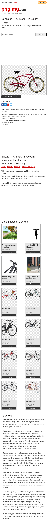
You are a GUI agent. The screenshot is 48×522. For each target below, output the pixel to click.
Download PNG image (11, 97)
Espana (15, 2)
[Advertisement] (24, 51)
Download (9, 252)
